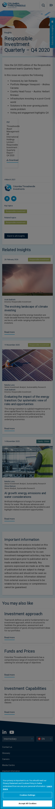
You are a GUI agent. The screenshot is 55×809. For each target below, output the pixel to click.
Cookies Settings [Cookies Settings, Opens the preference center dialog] (27, 795)
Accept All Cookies (27, 803)
